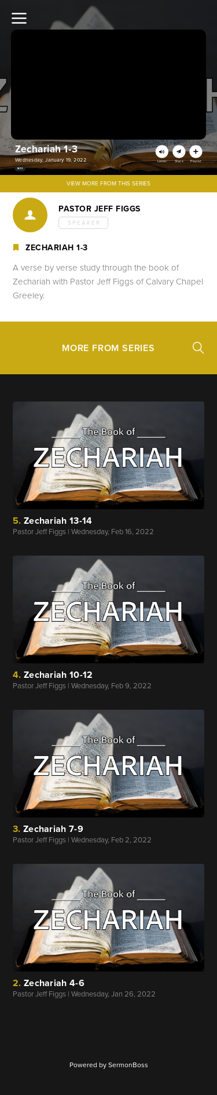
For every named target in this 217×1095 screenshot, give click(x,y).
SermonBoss (128, 1065)
